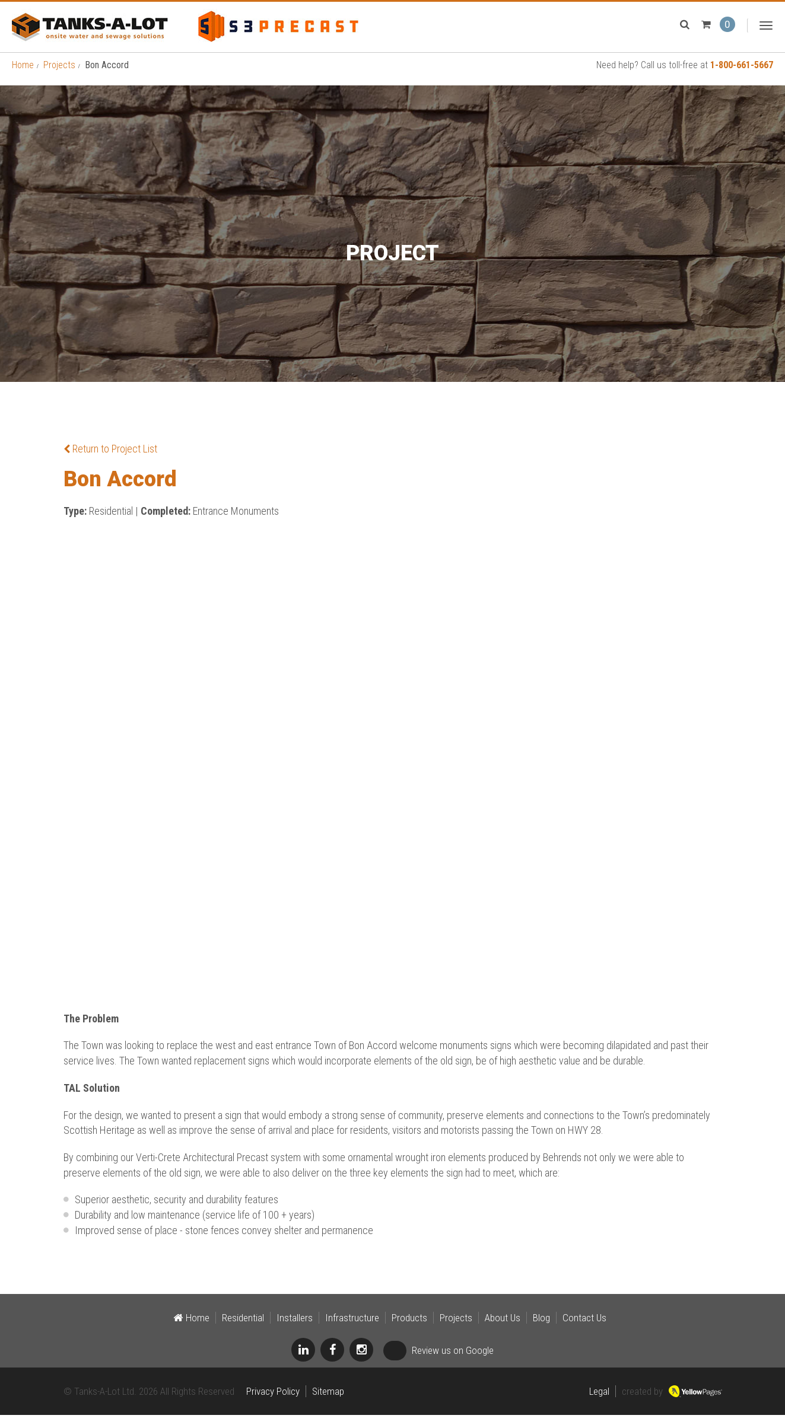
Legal (599, 1404)
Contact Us (584, 1331)
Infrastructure (352, 1331)
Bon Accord (120, 492)
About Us (502, 1331)
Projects (59, 78)
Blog (541, 1331)
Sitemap (328, 1404)
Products (409, 1331)
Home (23, 78)
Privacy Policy (273, 1404)
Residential (243, 1331)
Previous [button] (84, 783)
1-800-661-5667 (741, 78)
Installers (295, 1331)
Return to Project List (110, 461)
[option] (392, 769)
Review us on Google (438, 1363)
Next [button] (701, 783)
